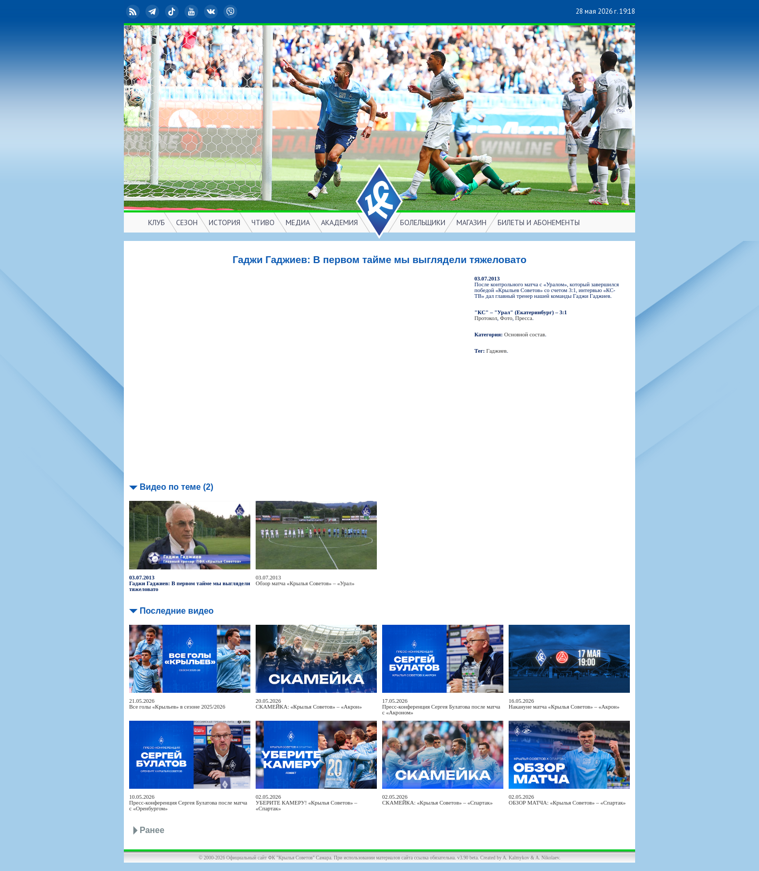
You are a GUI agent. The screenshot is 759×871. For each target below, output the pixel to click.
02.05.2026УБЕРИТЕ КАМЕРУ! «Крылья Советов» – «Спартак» (306, 802)
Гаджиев (496, 351)
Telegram (153, 11)
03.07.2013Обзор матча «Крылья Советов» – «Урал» (305, 580)
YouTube (192, 11)
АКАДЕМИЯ (339, 222)
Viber (231, 11)
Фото (506, 318)
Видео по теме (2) (176, 486)
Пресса (523, 318)
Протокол (485, 318)
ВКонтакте (212, 11)
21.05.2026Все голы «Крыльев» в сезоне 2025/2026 (177, 704)
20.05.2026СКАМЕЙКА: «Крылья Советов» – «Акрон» (309, 704)
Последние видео (176, 610)
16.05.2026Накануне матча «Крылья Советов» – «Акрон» (564, 704)
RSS (134, 11)
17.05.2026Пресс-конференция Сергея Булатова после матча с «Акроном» (441, 706)
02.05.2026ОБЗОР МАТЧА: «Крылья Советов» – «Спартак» (567, 800)
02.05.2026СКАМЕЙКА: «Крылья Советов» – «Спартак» (437, 800)
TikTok (173, 11)
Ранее (152, 830)
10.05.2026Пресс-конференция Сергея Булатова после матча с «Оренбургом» (188, 802)
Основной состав (525, 334)
